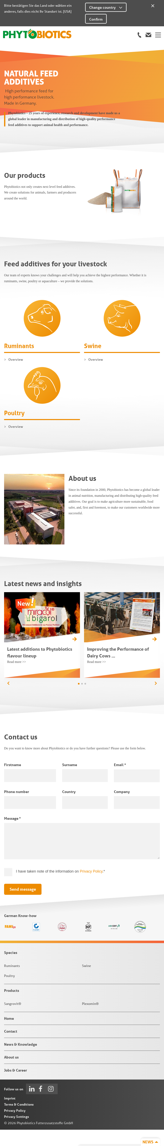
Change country (105, 7)
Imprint (9, 1114)
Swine (92, 362)
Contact (10, 1047)
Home (9, 1034)
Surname (69, 781)
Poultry (14, 429)
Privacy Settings (16, 1133)
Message (12, 834)
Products (11, 1006)
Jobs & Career (15, 1086)
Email (120, 781)
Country (69, 807)
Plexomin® (90, 1020)
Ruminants (19, 362)
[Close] (153, 5)
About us (11, 1073)
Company (122, 807)
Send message (23, 905)
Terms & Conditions (19, 1120)
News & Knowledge (20, 1060)
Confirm (96, 19)
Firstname (12, 781)
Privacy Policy (91, 888)
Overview (15, 376)
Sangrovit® (12, 1020)
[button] (155, 699)
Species (10, 968)
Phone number (16, 807)
